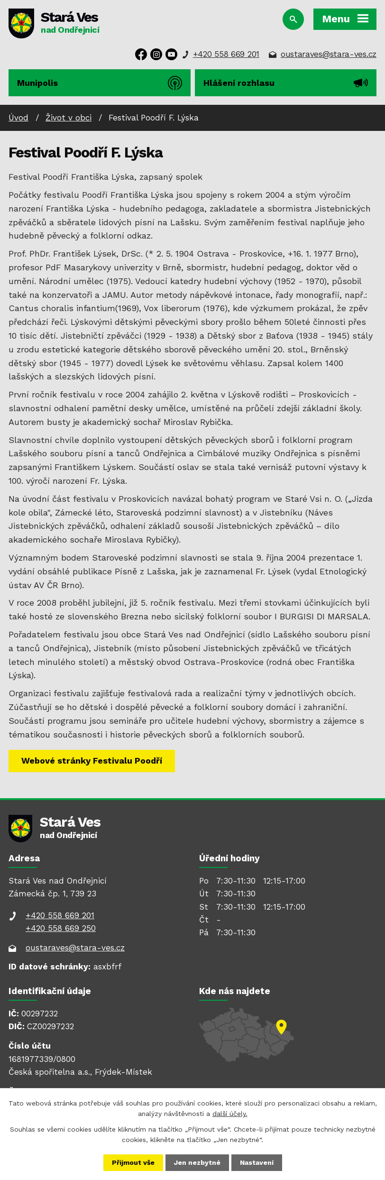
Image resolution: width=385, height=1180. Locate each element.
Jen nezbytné (197, 1162)
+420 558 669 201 (226, 54)
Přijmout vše (133, 1162)
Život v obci (69, 117)
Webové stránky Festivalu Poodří (91, 760)
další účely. (230, 1113)
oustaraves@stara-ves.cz (328, 54)
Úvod (18, 117)
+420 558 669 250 (61, 928)
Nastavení (257, 1162)
